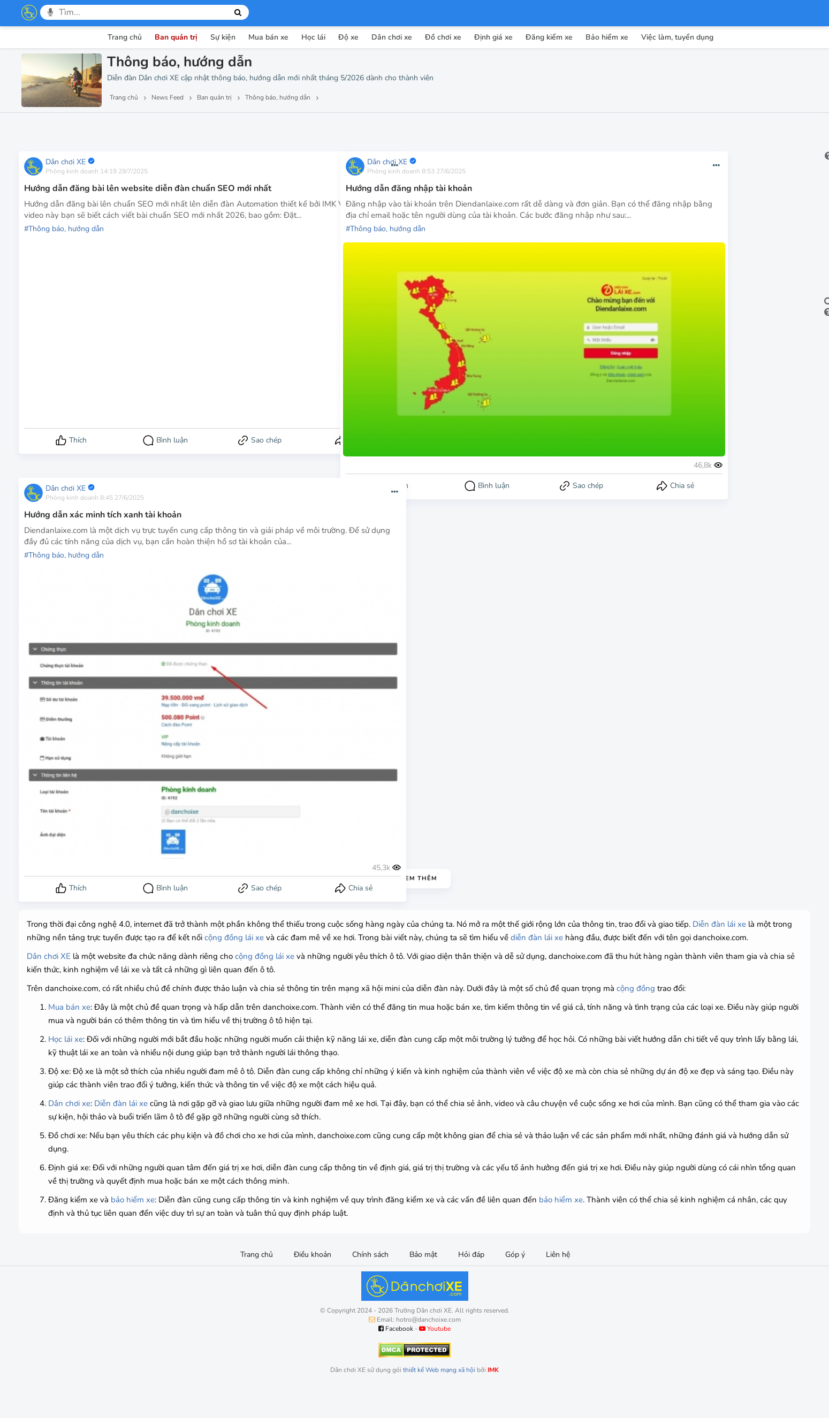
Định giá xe (493, 37)
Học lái (313, 37)
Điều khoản (312, 1281)
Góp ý (515, 1281)
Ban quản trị (176, 37)
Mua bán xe (268, 37)
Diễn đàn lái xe (111, 937)
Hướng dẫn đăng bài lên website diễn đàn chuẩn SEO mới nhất (147, 187)
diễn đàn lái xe (81, 951)
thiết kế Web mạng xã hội (439, 1396)
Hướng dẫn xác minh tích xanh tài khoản (102, 513)
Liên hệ (558, 1281)
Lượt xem (46, 128)
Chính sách (370, 1281)
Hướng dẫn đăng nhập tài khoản (409, 187)
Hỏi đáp (471, 1281)
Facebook (395, 1355)
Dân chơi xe (391, 37)
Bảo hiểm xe (606, 37)
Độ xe (348, 37)
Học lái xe (65, 1066)
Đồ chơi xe (443, 37)
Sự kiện (222, 37)
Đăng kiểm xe (549, 37)
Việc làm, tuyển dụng (677, 37)
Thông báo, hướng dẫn (66, 238)
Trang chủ (125, 37)
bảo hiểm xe (133, 1226)
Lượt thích (101, 128)
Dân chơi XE (65, 160)
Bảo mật (423, 1281)
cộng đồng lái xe (393, 937)
